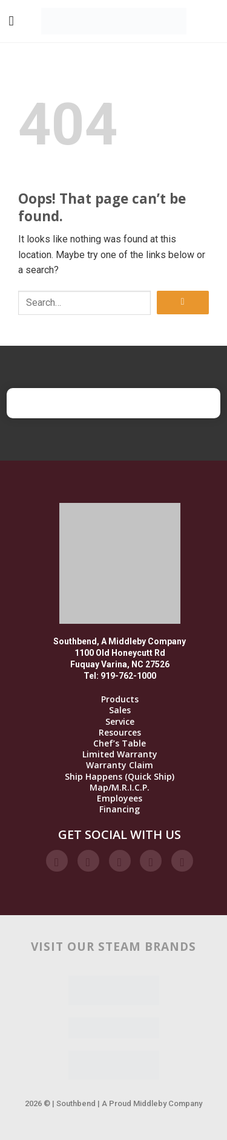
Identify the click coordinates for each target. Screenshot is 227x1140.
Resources (120, 732)
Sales (120, 710)
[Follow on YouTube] (182, 861)
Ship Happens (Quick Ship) (119, 776)
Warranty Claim (119, 765)
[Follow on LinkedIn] (151, 861)
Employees (119, 798)
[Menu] (11, 21)
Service (119, 721)
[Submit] (183, 302)
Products (120, 699)
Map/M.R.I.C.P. (120, 787)
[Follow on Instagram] (88, 861)
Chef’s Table (119, 743)
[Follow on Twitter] (120, 861)
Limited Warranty (119, 754)
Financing (119, 809)
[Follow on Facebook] (57, 861)
